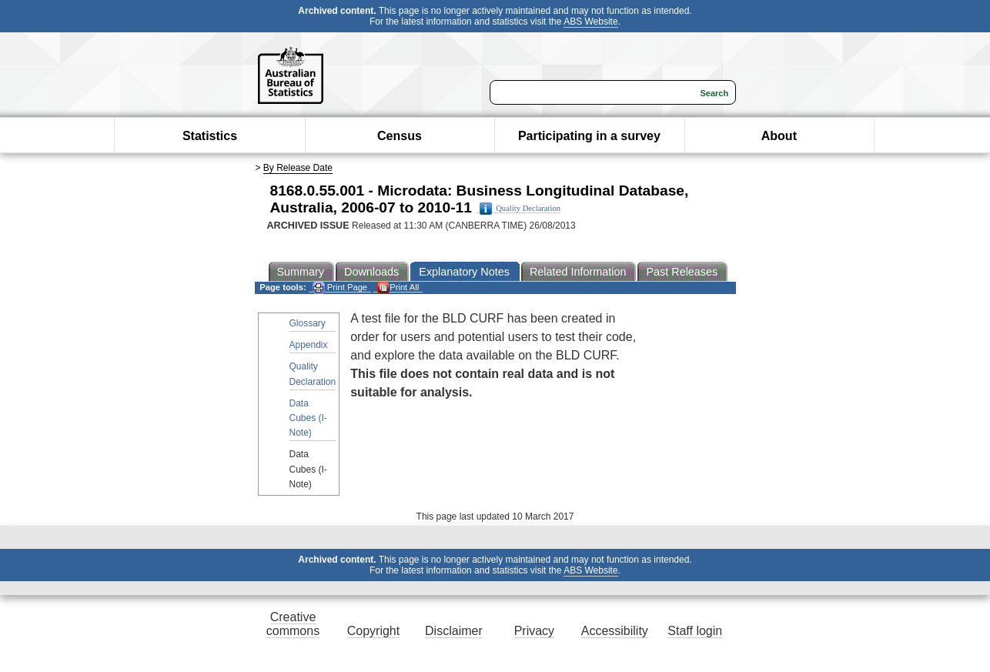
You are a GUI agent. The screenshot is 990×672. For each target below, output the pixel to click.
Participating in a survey (589, 135)
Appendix (308, 344)
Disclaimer (454, 630)
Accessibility (614, 630)
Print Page (340, 288)
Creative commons (292, 623)
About (779, 135)
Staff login (694, 630)
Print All (398, 288)
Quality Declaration (520, 208)
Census (399, 135)
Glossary (307, 323)
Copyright (373, 630)
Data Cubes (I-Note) (308, 418)
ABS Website (590, 21)
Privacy (534, 630)
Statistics (209, 135)
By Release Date (298, 167)
